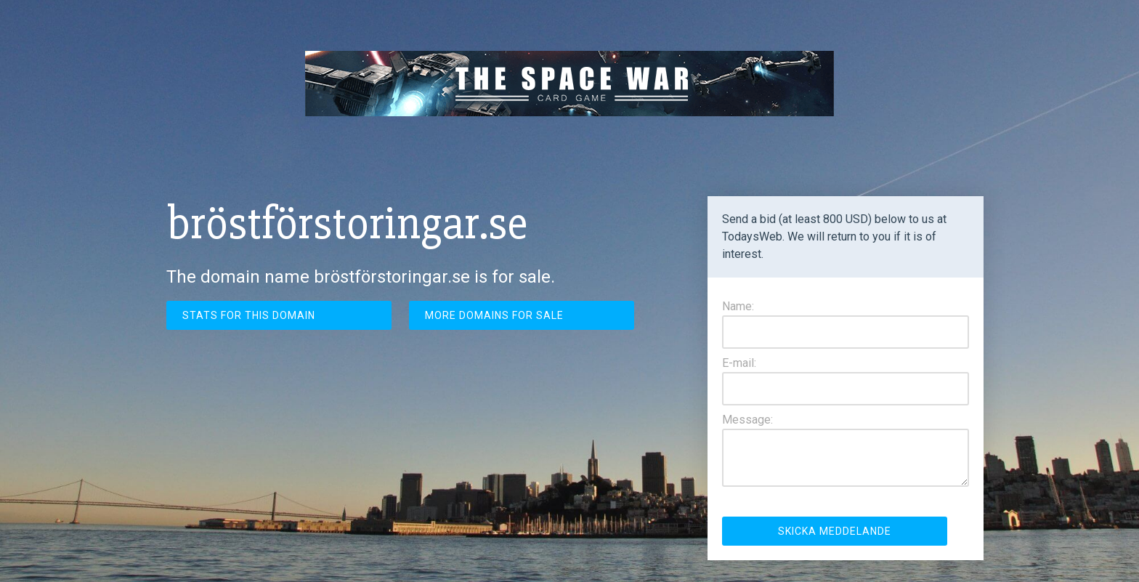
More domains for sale (494, 315)
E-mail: (739, 363)
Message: (747, 420)
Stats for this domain (248, 315)
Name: (738, 306)
